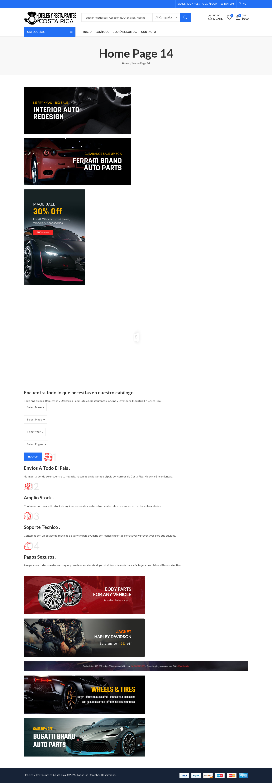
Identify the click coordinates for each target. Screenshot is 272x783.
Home (125, 63)
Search (185, 17)
